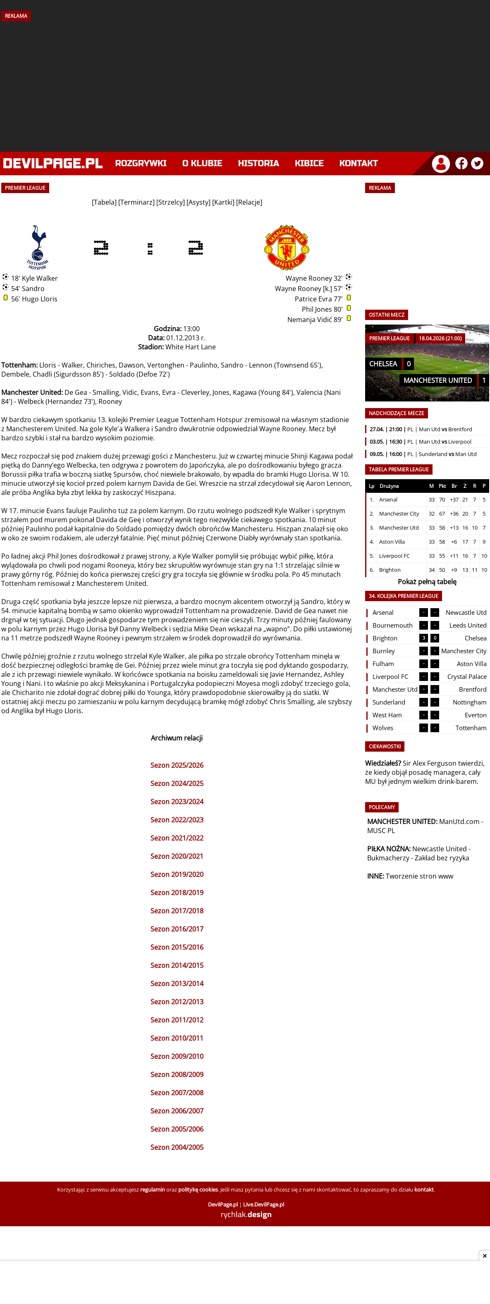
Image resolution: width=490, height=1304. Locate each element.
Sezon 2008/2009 (177, 1074)
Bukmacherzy (388, 857)
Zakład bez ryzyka (442, 857)
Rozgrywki (141, 163)
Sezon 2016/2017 (177, 929)
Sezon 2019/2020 (177, 874)
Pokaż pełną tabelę (427, 581)
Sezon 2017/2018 (177, 910)
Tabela (104, 202)
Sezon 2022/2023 (177, 819)
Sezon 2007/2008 (177, 1092)
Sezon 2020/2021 (177, 856)
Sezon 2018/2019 (177, 892)
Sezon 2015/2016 (177, 947)
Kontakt (358, 163)
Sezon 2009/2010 (177, 1056)
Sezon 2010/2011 (177, 1038)
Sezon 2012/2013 (177, 1001)
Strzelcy (170, 202)
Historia (258, 163)
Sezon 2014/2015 (177, 965)
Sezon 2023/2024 (177, 801)
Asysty (198, 202)
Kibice (309, 163)
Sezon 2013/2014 (177, 983)
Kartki (223, 202)
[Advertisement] (245, 83)
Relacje (249, 202)
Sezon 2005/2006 (177, 1129)
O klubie (202, 163)
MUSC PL (381, 830)
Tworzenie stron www (419, 876)
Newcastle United (439, 848)
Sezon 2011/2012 (177, 1020)
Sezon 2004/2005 (177, 1147)
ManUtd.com (459, 821)
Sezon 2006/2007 (177, 1110)
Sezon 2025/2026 (177, 765)
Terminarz (136, 202)
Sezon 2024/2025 (177, 783)
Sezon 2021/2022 (177, 838)
